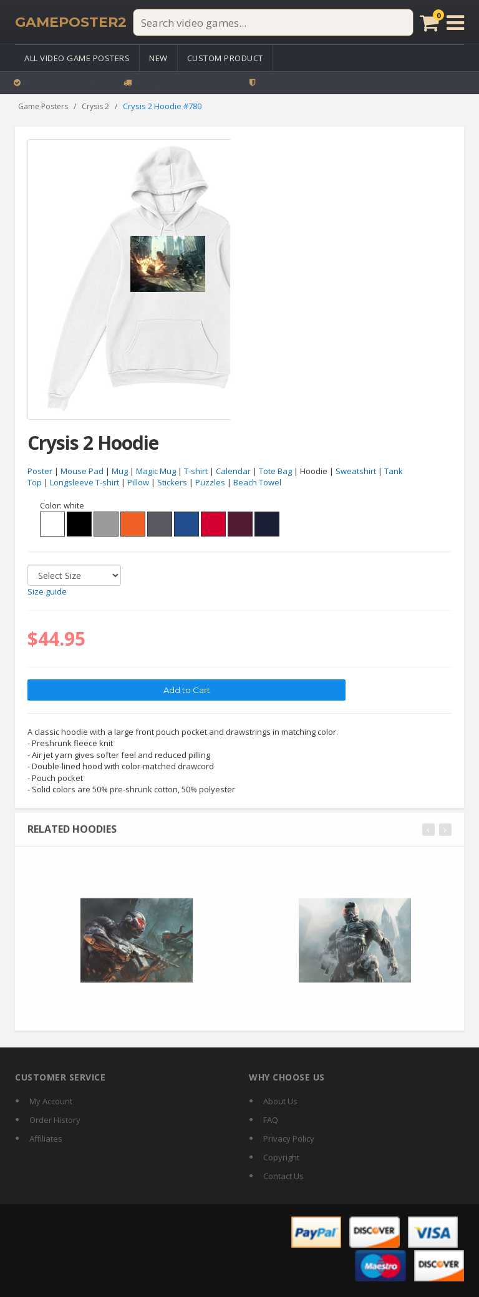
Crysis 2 (95, 106)
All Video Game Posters (77, 58)
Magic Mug (156, 471)
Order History (54, 1119)
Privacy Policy (288, 1138)
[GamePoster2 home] (71, 22)
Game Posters (43, 106)
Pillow (138, 482)
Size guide (47, 592)
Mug (120, 471)
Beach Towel (257, 482)
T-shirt (196, 471)
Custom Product (225, 58)
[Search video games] (273, 22)
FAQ (270, 1119)
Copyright (281, 1157)
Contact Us (283, 1176)
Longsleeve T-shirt (84, 482)
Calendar (233, 471)
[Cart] (429, 22)
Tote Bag (275, 471)
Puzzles (210, 482)
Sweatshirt (356, 471)
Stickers (172, 482)
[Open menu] (455, 22)
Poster (39, 471)
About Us (280, 1101)
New (158, 58)
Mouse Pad (82, 471)
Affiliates (45, 1138)
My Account (50, 1101)
